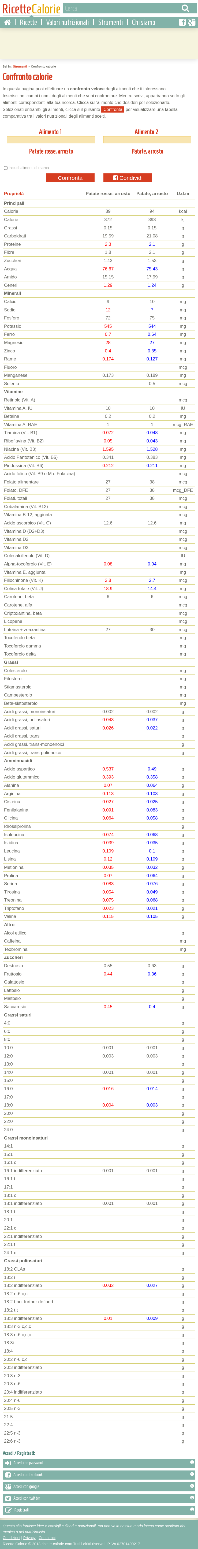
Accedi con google (99, 1486)
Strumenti (110, 21)
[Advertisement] (99, 42)
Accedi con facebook (99, 1474)
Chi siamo (143, 21)
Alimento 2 (146, 131)
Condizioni (11, 1537)
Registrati (99, 1509)
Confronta (70, 177)
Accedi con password (99, 1462)
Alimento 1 (50, 131)
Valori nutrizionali (67, 21)
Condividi (128, 177)
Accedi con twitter (99, 1498)
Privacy (29, 1537)
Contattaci (47, 1537)
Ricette (28, 21)
